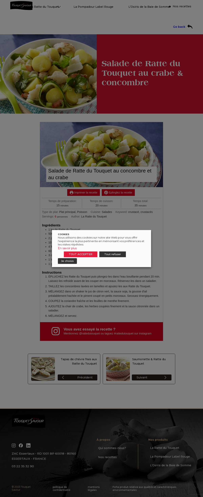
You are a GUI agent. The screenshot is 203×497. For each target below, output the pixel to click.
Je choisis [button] (67, 260)
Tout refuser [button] (112, 254)
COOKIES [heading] (63, 234)
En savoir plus (67, 248)
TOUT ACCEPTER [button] (80, 254)
